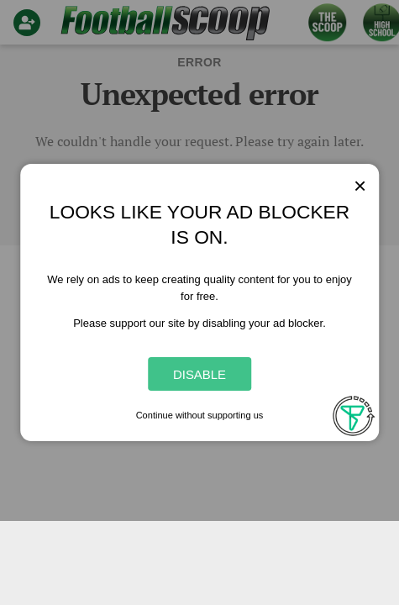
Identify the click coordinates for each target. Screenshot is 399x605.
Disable (199, 374)
